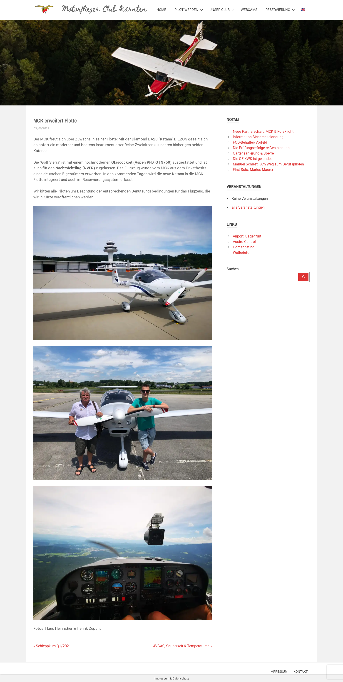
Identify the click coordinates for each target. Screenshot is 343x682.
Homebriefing (243, 247)
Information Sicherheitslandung (258, 137)
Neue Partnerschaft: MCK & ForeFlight (263, 131)
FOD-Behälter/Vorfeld (250, 142)
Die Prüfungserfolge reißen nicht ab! (262, 148)
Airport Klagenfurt (247, 236)
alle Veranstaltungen (248, 207)
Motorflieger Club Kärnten (104, 8)
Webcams (249, 10)
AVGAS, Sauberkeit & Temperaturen (181, 646)
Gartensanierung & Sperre (253, 153)
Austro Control (244, 242)
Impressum (278, 671)
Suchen (233, 269)
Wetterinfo (241, 252)
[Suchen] (303, 277)
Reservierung (280, 10)
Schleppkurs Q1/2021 (53, 646)
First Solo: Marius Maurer (253, 169)
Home (161, 10)
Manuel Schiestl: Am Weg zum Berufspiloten (268, 164)
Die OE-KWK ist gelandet (252, 159)
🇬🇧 (303, 10)
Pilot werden (188, 10)
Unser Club (221, 10)
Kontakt (300, 671)
